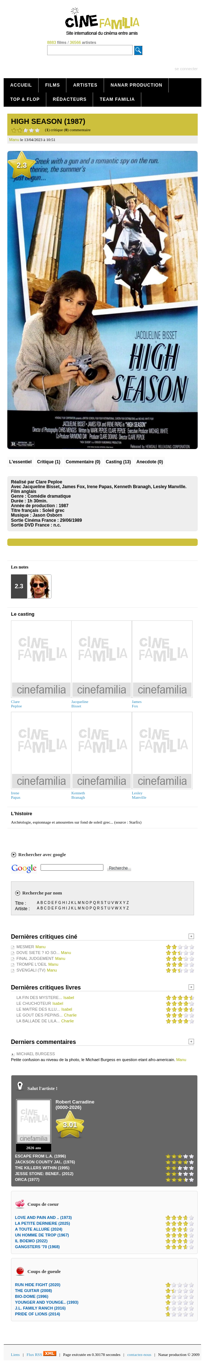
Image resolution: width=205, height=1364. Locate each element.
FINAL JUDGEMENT (35, 958)
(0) (83, 461)
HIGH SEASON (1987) (48, 121)
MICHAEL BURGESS (35, 1054)
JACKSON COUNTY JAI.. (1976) (45, 1162)
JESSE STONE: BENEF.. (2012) (44, 1173)
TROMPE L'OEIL (31, 964)
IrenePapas (15, 795)
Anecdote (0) (149, 461)
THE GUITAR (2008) (33, 1290)
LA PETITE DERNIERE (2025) (42, 1223)
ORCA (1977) (27, 1179)
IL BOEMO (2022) (31, 1241)
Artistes (85, 85)
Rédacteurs (70, 99)
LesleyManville (139, 795)
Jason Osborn (47, 515)
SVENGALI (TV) (30, 970)
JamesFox (137, 703)
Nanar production (137, 85)
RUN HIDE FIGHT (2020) (37, 1285)
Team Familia (117, 99)
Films (52, 85)
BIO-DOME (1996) (31, 1296)
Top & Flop (25, 99)
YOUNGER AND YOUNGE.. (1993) (47, 1302)
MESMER (25, 947)
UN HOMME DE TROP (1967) (42, 1235)
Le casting (22, 614)
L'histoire (21, 813)
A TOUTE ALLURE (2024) (38, 1229)
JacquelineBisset (79, 703)
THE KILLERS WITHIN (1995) (42, 1168)
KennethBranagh (78, 795)
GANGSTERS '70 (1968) (37, 1247)
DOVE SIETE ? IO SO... (38, 952)
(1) (48, 461)
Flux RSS (41, 1354)
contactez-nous (139, 1354)
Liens (15, 1354)
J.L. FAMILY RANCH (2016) (40, 1308)
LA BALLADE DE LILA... (38, 1021)
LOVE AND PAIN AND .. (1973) (43, 1217)
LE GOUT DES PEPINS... (39, 1015)
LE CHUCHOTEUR (33, 1003)
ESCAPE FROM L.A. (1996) (40, 1156)
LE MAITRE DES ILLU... (38, 1009)
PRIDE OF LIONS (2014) (37, 1314)
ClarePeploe (16, 703)
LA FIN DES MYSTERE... (39, 997)
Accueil (21, 85)
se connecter (186, 69)
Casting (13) (118, 461)
